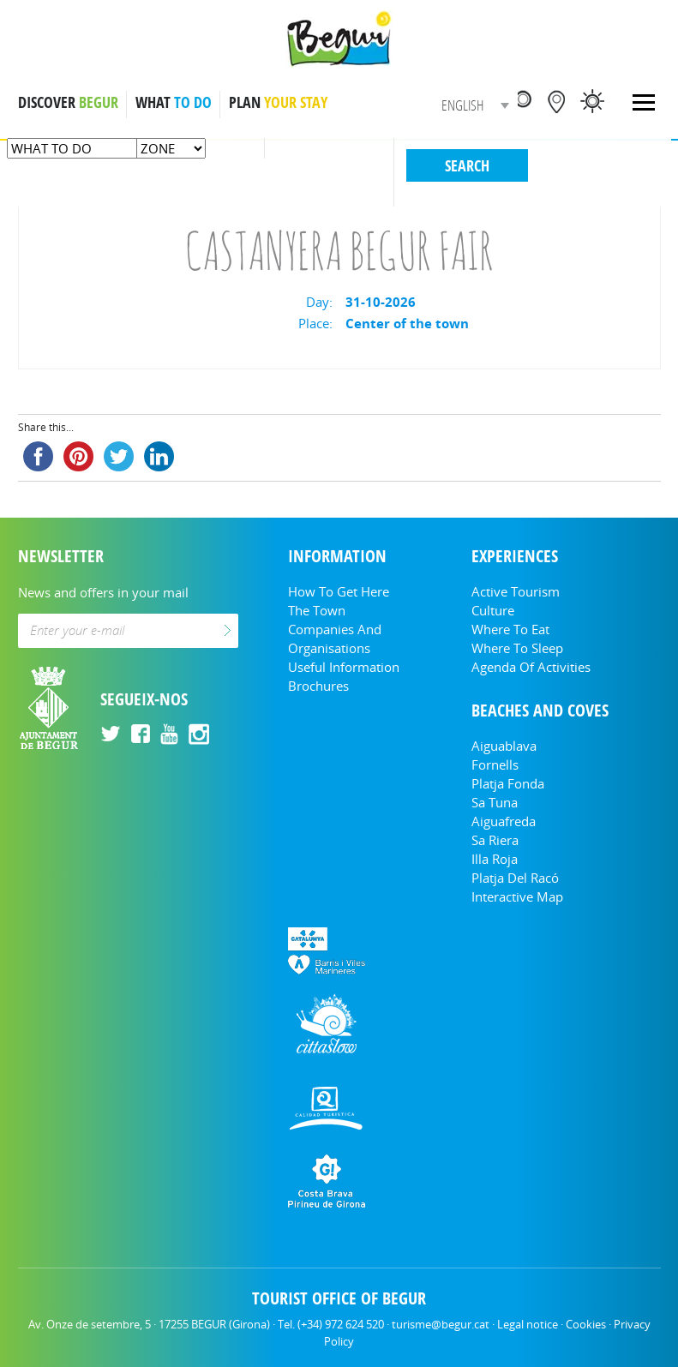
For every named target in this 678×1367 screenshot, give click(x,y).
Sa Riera (495, 839)
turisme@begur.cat (440, 1324)
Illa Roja (494, 858)
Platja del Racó (515, 877)
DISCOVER (68, 102)
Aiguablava (504, 745)
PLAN (278, 102)
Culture (492, 610)
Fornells (495, 764)
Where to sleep (517, 648)
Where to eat (510, 629)
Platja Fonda (507, 783)
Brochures (318, 685)
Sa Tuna (494, 802)
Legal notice (527, 1324)
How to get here (338, 591)
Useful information (343, 666)
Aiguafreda (503, 821)
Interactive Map (517, 896)
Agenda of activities (531, 666)
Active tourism (515, 591)
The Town (316, 610)
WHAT (173, 102)
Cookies (586, 1324)
